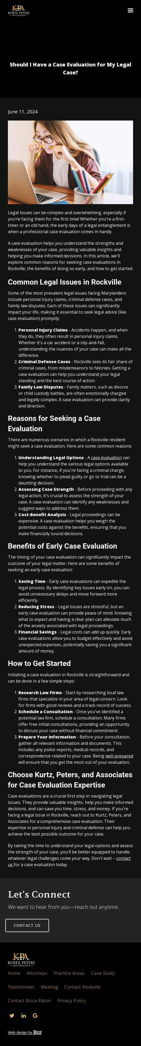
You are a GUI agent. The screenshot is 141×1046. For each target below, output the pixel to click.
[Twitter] (12, 1015)
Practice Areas (69, 973)
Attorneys (37, 973)
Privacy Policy (71, 1001)
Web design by (25, 1032)
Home (14, 973)
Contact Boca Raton (29, 1001)
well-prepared (119, 756)
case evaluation (106, 457)
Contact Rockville (82, 987)
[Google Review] (35, 1015)
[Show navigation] (129, 11)
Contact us (27, 925)
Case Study (103, 973)
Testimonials (21, 987)
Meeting (49, 987)
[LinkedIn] (23, 1015)
